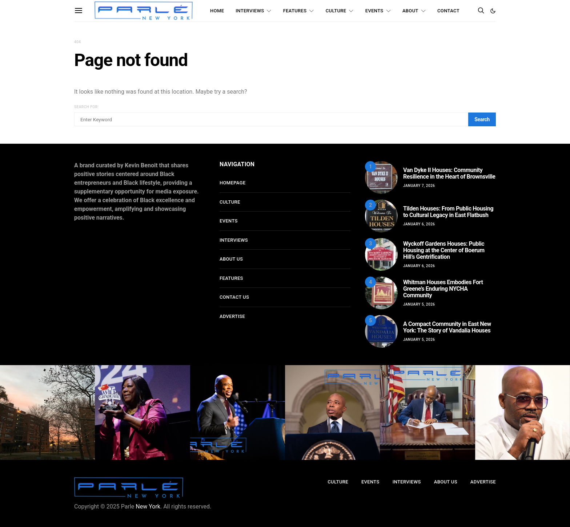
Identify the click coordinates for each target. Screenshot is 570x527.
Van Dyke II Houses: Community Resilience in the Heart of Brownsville (449, 173)
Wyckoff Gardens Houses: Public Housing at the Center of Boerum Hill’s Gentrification (444, 250)
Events (374, 10)
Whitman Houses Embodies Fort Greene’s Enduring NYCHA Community (443, 289)
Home (217, 10)
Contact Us (234, 297)
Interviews (250, 10)
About (410, 10)
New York (148, 506)
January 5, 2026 (419, 304)
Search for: (86, 107)
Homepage (233, 182)
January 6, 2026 (419, 224)
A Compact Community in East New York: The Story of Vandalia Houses (447, 327)
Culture (336, 10)
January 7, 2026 (419, 186)
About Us (231, 259)
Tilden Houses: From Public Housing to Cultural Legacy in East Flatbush (448, 211)
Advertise (232, 316)
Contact (448, 10)
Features (295, 10)
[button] (493, 11)
